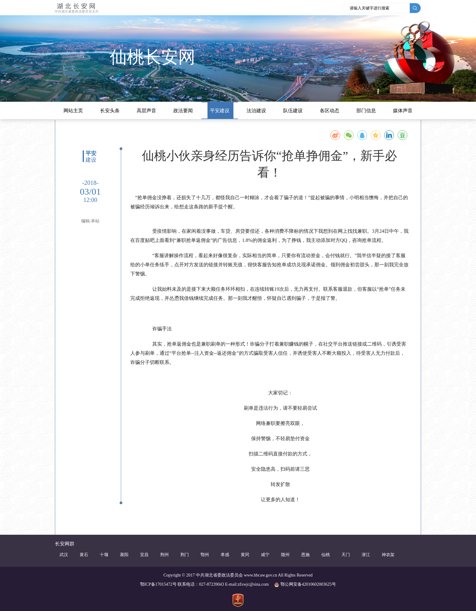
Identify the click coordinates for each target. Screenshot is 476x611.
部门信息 (366, 110)
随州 (285, 554)
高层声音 (146, 110)
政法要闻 (183, 110)
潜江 (366, 554)
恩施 (305, 554)
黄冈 (245, 554)
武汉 (64, 554)
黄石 (84, 554)
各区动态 (329, 110)
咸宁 (265, 554)
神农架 (388, 554)
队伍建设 (293, 110)
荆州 (164, 554)
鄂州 (204, 554)
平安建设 (219, 110)
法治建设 (256, 110)
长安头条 (110, 110)
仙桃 (325, 554)
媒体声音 (403, 110)
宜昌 (144, 554)
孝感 (225, 554)
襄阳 (124, 554)
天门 (345, 554)
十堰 (104, 554)
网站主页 (73, 110)
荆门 (184, 554)
